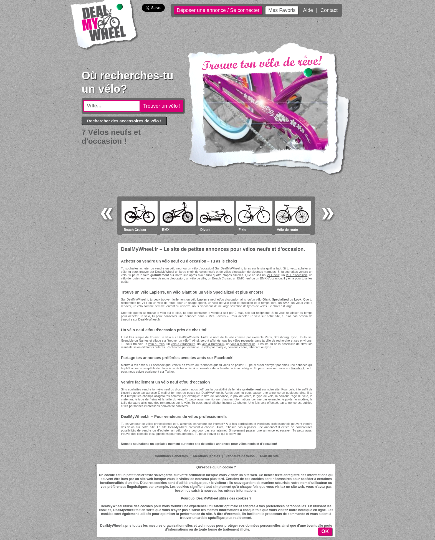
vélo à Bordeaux (213, 343)
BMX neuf (244, 278)
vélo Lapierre (153, 292)
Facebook (298, 368)
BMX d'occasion (271, 278)
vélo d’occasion (202, 268)
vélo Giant (182, 292)
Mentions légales (206, 456)
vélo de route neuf (133, 278)
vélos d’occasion (235, 271)
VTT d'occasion (296, 275)
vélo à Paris (156, 343)
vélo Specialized (219, 292)
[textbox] (111, 106)
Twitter (169, 371)
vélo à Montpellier (243, 343)
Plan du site (269, 456)
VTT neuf (273, 275)
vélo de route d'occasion (167, 278)
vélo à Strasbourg (183, 343)
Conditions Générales (170, 456)
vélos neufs (207, 271)
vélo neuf (176, 268)
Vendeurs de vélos (240, 456)
